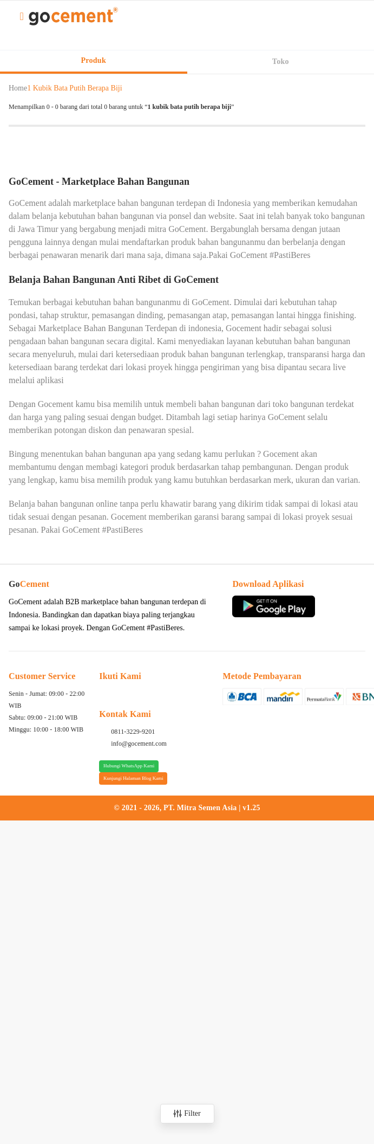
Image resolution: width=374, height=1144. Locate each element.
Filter (186, 1113)
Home (18, 88)
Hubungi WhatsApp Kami (128, 765)
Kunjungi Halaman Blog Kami (133, 778)
